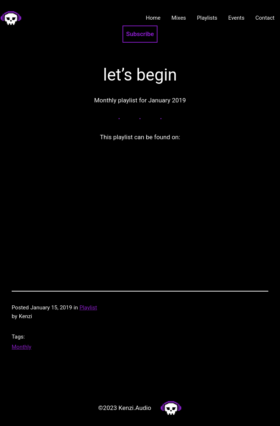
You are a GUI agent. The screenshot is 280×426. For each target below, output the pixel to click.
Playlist (88, 307)
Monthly (21, 347)
